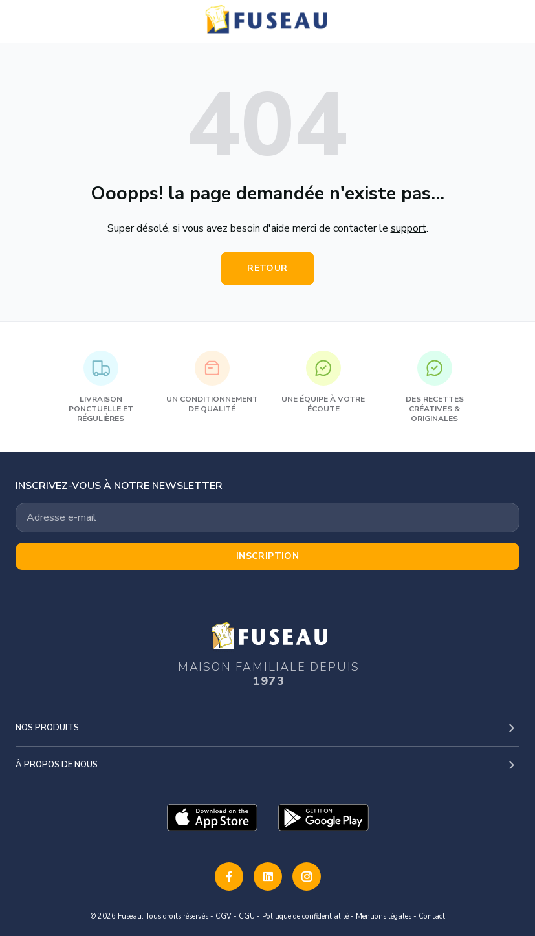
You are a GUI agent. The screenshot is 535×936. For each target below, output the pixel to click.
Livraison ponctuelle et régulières (101, 387)
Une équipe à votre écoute (323, 382)
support (408, 228)
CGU (247, 916)
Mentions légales (383, 916)
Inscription (268, 556)
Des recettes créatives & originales (435, 387)
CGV (223, 916)
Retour (267, 268)
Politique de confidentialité (305, 916)
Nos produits (47, 728)
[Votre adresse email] (267, 517)
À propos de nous (57, 764)
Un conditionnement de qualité (212, 382)
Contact (432, 916)
